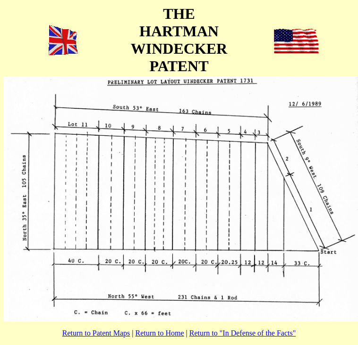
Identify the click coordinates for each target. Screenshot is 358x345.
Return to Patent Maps (96, 333)
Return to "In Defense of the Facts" (242, 333)
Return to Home (160, 333)
